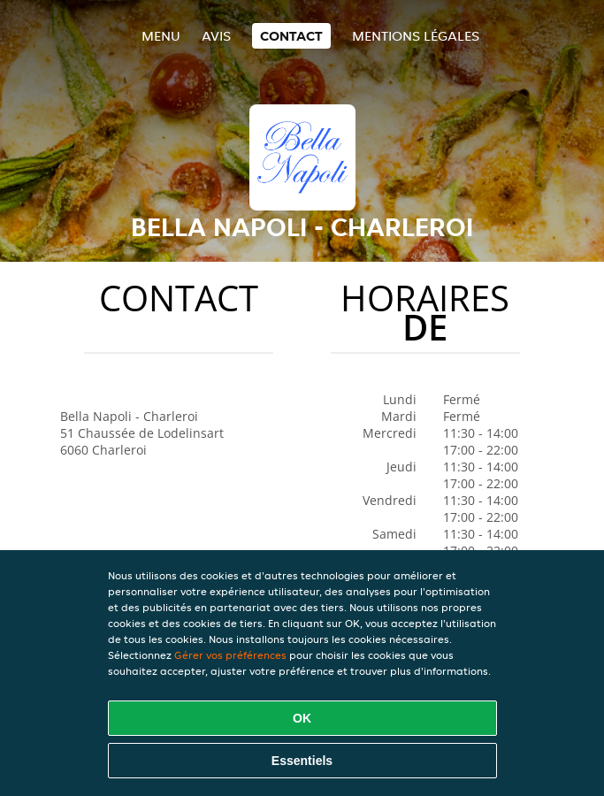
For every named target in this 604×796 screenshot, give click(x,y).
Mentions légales (415, 36)
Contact (291, 36)
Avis (216, 36)
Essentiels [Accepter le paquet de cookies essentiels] (302, 761)
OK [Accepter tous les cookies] (302, 718)
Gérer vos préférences (230, 655)
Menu (160, 36)
